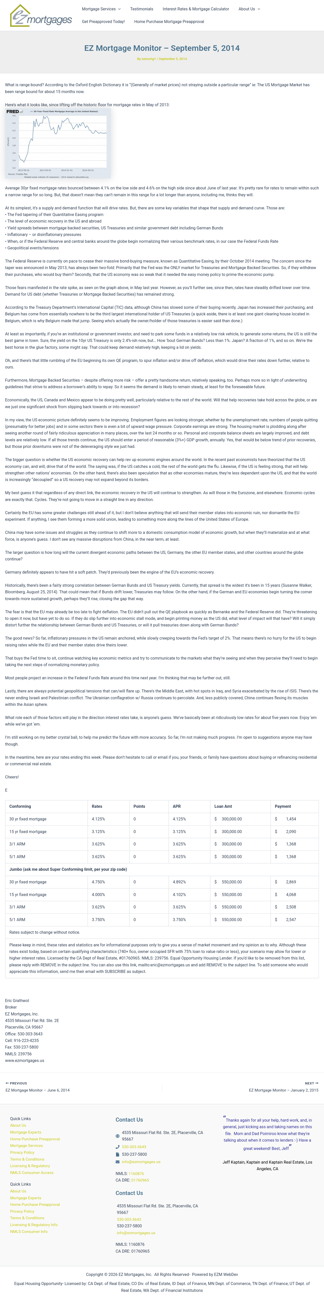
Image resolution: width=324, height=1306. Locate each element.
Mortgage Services (27, 1145)
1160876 (137, 1173)
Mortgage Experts (26, 1132)
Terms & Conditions (28, 1159)
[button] (117, 9)
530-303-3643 (134, 1147)
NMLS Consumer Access (32, 1172)
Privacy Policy (22, 1152)
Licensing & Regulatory (30, 1165)
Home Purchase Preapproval (36, 1139)
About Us (18, 1125)
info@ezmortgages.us (142, 1162)
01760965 (140, 1180)
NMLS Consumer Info (29, 1231)
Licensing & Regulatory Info (34, 1224)
